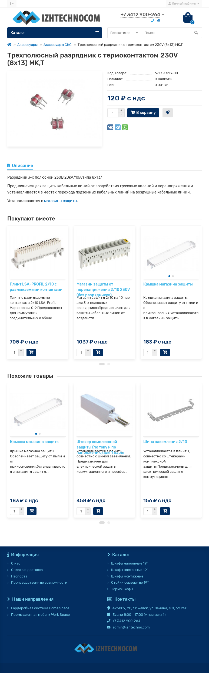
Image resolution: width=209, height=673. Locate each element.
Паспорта (19, 576)
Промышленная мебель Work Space (40, 615)
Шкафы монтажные (127, 576)
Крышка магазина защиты (168, 284)
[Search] (171, 32)
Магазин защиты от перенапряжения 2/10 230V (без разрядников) (103, 289)
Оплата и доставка (27, 570)
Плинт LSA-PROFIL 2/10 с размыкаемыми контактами (36, 287)
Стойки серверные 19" (130, 582)
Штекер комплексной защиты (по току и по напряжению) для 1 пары (100, 451)
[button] (102, 368)
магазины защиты (60, 201)
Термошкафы (122, 589)
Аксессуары (27, 45)
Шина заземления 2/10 (165, 446)
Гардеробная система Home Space (40, 608)
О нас (15, 563)
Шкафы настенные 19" (129, 570)
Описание (20, 165)
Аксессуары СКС (58, 45)
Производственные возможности (39, 582)
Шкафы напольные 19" (129, 563)
